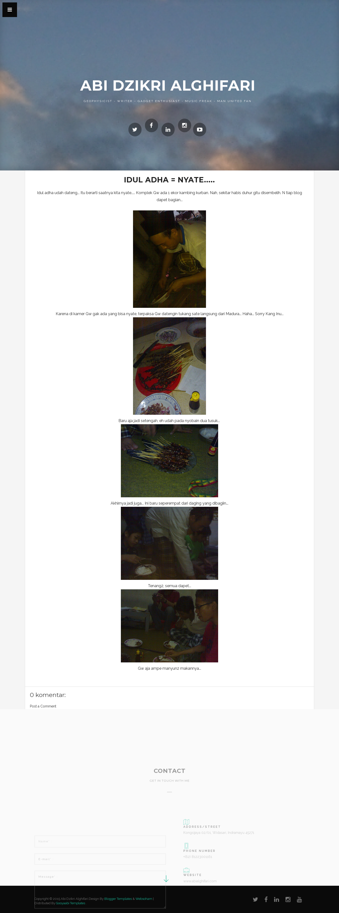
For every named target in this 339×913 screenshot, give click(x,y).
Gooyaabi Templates (70, 903)
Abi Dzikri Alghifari (167, 85)
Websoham (143, 899)
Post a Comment (43, 706)
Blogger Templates (118, 899)
